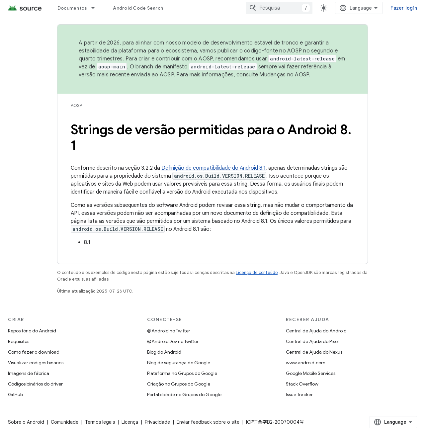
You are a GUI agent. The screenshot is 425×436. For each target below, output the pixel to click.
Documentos (72, 8)
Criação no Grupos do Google (178, 384)
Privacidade (157, 422)
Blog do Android (164, 352)
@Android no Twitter (168, 331)
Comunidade (64, 422)
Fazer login (403, 8)
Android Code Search (138, 8)
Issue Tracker (299, 394)
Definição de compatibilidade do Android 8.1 (213, 168)
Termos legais (100, 422)
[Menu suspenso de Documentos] (96, 8)
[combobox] (279, 8)
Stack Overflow (302, 384)
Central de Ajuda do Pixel (312, 341)
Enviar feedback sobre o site (208, 422)
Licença (130, 422)
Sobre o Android (26, 422)
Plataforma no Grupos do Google (182, 373)
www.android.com (305, 363)
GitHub (15, 394)
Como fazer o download (33, 352)
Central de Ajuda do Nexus (314, 352)
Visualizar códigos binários (35, 363)
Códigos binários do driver (35, 384)
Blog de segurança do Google (178, 363)
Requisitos (18, 341)
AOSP (76, 105)
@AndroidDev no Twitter (173, 341)
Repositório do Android (32, 331)
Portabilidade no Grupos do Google (184, 394)
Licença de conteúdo (257, 272)
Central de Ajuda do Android (316, 331)
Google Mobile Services (310, 373)
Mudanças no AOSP (284, 74)
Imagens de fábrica (28, 373)
